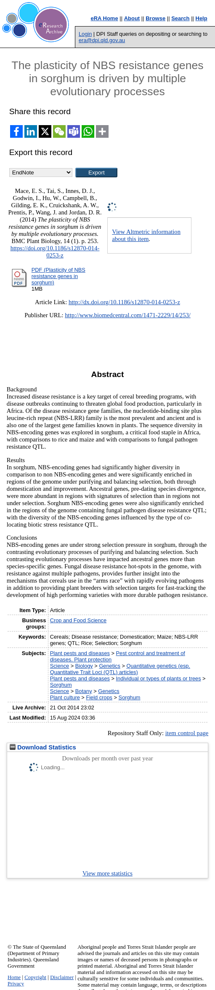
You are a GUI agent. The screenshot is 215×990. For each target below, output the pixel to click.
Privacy (16, 984)
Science (59, 666)
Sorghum (61, 685)
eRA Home (104, 18)
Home (14, 977)
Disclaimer (62, 977)
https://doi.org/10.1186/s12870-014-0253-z (55, 252)
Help (201, 18)
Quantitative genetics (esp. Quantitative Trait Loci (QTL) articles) (120, 669)
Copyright (35, 977)
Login (85, 34)
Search (180, 18)
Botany (83, 691)
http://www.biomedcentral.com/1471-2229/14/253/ (128, 315)
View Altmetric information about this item (146, 235)
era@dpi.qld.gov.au (102, 40)
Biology (84, 666)
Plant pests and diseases (80, 653)
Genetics (109, 666)
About (132, 18)
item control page (187, 733)
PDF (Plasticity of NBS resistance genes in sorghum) (58, 276)
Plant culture (65, 697)
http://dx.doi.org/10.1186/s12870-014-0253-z (124, 302)
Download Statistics (43, 747)
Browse (155, 18)
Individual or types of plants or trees (158, 678)
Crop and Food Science (78, 620)
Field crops (99, 697)
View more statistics (107, 873)
